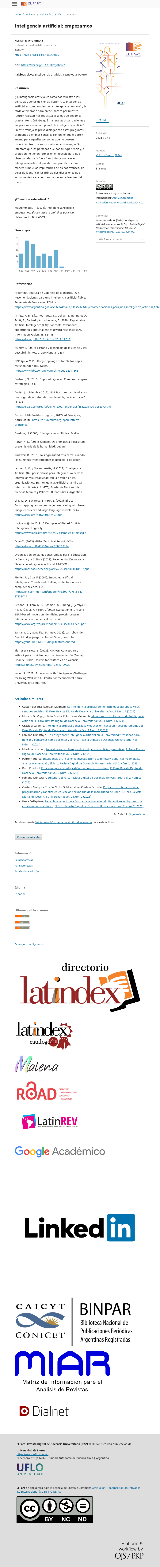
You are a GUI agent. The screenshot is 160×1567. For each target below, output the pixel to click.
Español (20, 894)
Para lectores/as (24, 860)
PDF (103, 119)
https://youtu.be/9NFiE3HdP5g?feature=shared (45, 642)
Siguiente (135, 814)
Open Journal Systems (29, 944)
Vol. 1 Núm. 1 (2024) (51, 14)
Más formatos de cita (110, 239)
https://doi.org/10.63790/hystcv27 (43, 65)
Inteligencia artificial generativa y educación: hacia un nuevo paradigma (92, 725)
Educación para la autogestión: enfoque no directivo (75, 768)
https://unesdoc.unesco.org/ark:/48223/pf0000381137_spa (52, 569)
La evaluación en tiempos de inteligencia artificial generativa (85, 749)
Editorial (53, 777)
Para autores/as (24, 865)
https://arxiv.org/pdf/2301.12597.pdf (38, 515)
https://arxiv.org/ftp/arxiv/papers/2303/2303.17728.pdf (50, 624)
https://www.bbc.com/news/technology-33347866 (46, 370)
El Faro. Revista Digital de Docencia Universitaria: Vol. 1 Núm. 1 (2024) (90, 711)
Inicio (18, 14)
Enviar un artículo (28, 837)
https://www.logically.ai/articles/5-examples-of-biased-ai (51, 533)
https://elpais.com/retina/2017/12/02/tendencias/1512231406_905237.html (63, 406)
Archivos (30, 14)
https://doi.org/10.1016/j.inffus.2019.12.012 (42, 339)
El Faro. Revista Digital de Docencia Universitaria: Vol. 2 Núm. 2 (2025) (94, 763)
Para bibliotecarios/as (27, 871)
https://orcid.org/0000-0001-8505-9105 (37, 54)
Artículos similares (29, 699)
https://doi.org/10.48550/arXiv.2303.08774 (42, 546)
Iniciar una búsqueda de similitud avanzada (63, 822)
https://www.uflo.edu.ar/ (32, 1454)
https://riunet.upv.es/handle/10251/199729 (42, 665)
